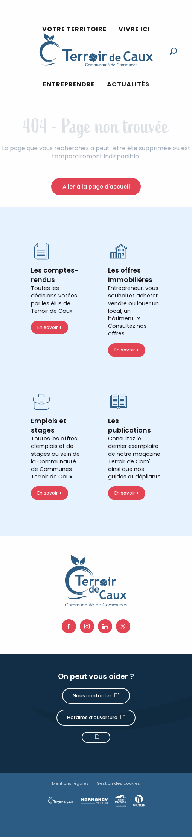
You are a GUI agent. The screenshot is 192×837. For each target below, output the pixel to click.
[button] (173, 50)
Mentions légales (70, 783)
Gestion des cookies (118, 783)
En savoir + (49, 327)
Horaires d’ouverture (92, 717)
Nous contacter (92, 695)
